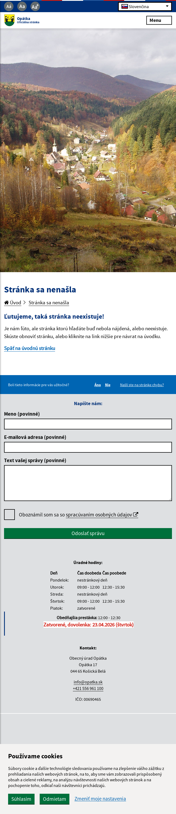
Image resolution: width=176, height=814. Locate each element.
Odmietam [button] (54, 799)
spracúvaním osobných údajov (102, 514)
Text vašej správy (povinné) (35, 460)
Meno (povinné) (22, 414)
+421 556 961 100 (88, 688)
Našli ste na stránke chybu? (142, 384)
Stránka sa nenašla (49, 302)
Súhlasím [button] (21, 799)
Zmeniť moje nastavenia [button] (100, 798)
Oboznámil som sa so (78, 514)
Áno (98, 384)
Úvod (12, 302)
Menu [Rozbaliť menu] (159, 20)
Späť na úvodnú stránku (29, 348)
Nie (108, 384)
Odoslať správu (88, 533)
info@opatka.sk (88, 682)
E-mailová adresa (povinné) (35, 437)
